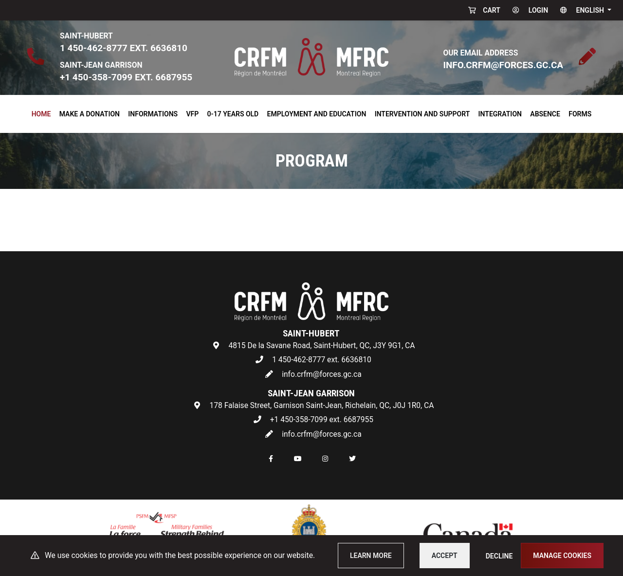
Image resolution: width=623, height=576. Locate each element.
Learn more (371, 555)
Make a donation (89, 114)
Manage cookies (562, 555)
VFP (192, 114)
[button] (583, 10)
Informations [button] (153, 114)
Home (43, 112)
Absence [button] (545, 114)
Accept (445, 555)
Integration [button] (500, 114)
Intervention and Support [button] (422, 114)
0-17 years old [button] (233, 114)
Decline (499, 556)
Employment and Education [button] (316, 114)
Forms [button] (579, 114)
